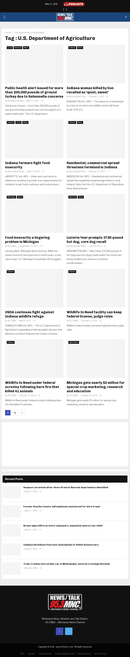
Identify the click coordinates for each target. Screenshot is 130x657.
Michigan (11, 197)
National (18, 48)
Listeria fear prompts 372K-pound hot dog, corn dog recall (95, 239)
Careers (31, 654)
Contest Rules (45, 654)
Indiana (72, 48)
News (26, 48)
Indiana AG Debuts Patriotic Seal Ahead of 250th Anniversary (61, 544)
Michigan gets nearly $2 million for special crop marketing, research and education (96, 387)
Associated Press (77, 96)
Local (10, 48)
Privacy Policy (84, 654)
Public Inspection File (65, 654)
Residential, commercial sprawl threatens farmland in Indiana (93, 165)
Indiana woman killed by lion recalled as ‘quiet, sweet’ (90, 90)
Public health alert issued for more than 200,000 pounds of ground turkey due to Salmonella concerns (34, 92)
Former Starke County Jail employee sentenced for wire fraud (61, 506)
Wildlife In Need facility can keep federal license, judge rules (94, 314)
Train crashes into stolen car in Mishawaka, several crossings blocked (66, 563)
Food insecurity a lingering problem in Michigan (27, 239)
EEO (23, 654)
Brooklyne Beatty (16, 101)
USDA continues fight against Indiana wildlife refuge (29, 314)
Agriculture (73, 342)
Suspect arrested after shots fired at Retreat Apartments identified (65, 487)
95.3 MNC (12, 246)
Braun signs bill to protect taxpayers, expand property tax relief (63, 525)
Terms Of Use (100, 654)
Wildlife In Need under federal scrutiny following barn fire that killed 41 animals (32, 387)
